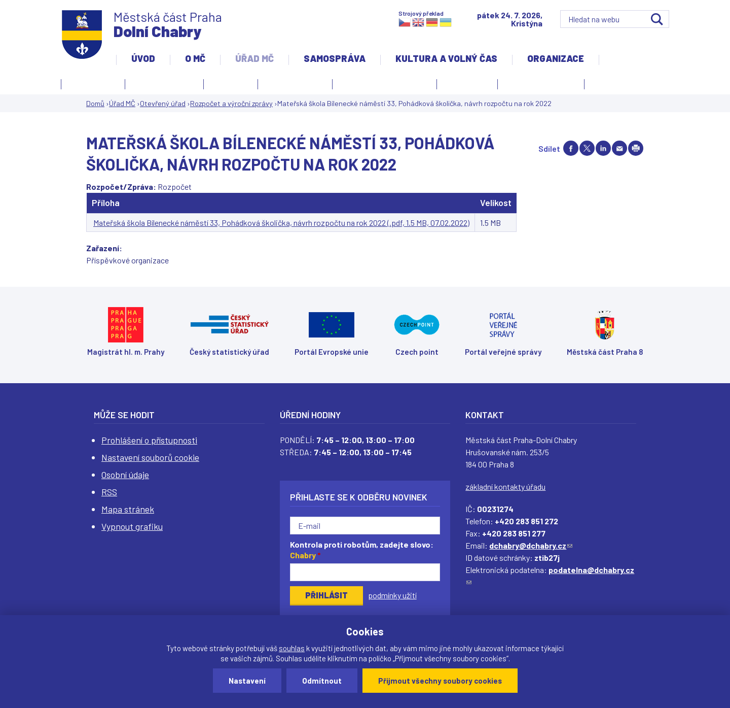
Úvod (143, 58)
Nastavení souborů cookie (150, 457)
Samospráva (335, 58)
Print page (635, 148)
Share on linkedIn (603, 148)
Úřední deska (93, 82)
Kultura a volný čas (446, 58)
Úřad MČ (254, 58)
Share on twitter (587, 148)
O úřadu (228, 85)
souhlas (292, 648)
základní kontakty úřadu (505, 486)
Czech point (467, 82)
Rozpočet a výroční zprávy (231, 103)
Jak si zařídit (292, 85)
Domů (95, 103)
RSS (109, 491)
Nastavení (247, 680)
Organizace (555, 58)
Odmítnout (322, 680)
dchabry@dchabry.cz (530, 545)
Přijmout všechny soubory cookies (440, 680)
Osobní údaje (125, 474)
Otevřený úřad (161, 85)
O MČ (195, 58)
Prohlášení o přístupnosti (149, 440)
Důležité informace (541, 82)
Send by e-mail (619, 148)
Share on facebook (570, 148)
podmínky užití (392, 595)
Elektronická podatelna (384, 82)
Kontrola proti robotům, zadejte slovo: (361, 550)
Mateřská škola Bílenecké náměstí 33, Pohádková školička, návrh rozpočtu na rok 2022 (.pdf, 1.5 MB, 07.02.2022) (281, 222)
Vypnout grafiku (132, 526)
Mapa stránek (127, 509)
